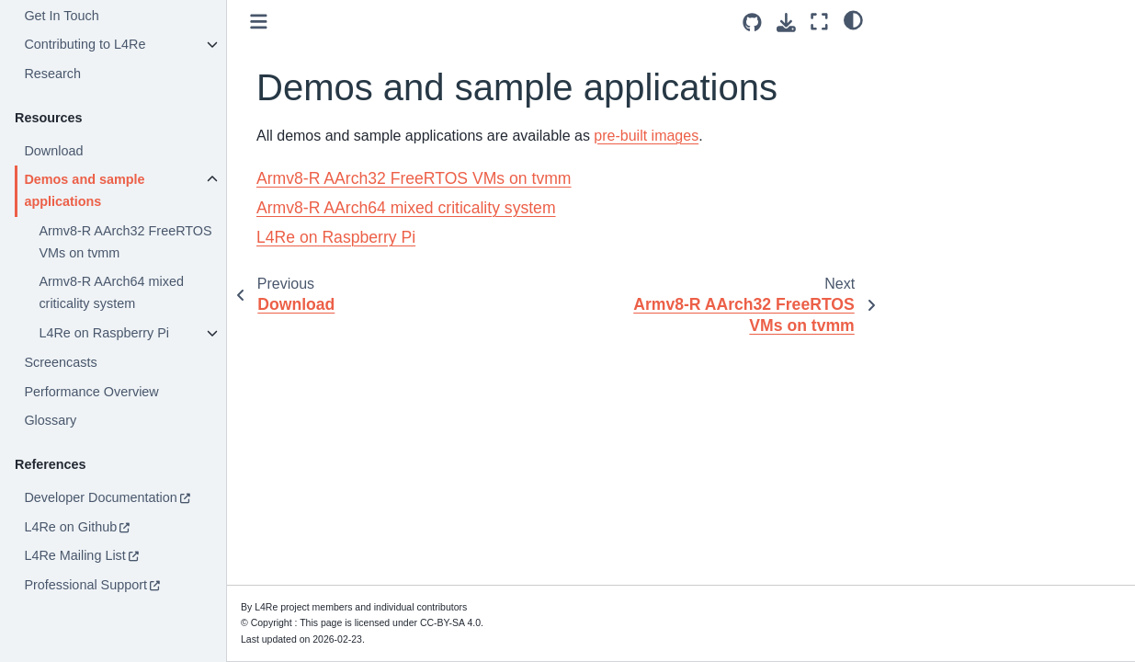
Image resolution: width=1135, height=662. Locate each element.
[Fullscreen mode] (819, 22)
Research (52, 73)
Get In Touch (61, 15)
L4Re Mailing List (74, 555)
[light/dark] (853, 19)
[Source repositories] (752, 22)
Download (53, 150)
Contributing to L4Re (84, 44)
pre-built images (646, 135)
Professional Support (85, 584)
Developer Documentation (100, 497)
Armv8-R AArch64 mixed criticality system (111, 292)
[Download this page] (786, 22)
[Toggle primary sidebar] (259, 22)
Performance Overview (91, 391)
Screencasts (60, 362)
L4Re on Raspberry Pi (104, 332)
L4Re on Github (70, 526)
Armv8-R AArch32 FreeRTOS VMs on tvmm (125, 241)
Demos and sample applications (84, 190)
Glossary (50, 420)
